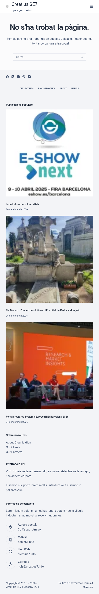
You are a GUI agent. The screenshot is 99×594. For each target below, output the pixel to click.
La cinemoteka (46, 88)
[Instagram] (18, 76)
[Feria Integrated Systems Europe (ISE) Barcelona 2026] (49, 365)
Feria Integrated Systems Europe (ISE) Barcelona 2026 (37, 416)
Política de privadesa (70, 583)
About (63, 88)
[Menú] (91, 6)
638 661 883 (26, 542)
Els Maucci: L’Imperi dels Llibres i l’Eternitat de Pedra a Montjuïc (43, 310)
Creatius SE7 (24, 4)
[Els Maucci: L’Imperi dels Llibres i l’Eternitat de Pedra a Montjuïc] (49, 259)
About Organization (18, 442)
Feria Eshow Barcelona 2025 (22, 204)
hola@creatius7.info (31, 566)
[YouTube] (29, 76)
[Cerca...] (46, 57)
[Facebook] (7, 76)
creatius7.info (27, 554)
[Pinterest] (23, 76)
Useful (75, 88)
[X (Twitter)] (13, 76)
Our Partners (14, 452)
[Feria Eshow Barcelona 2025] (49, 152)
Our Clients (13, 447)
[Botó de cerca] (82, 57)
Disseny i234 (27, 88)
